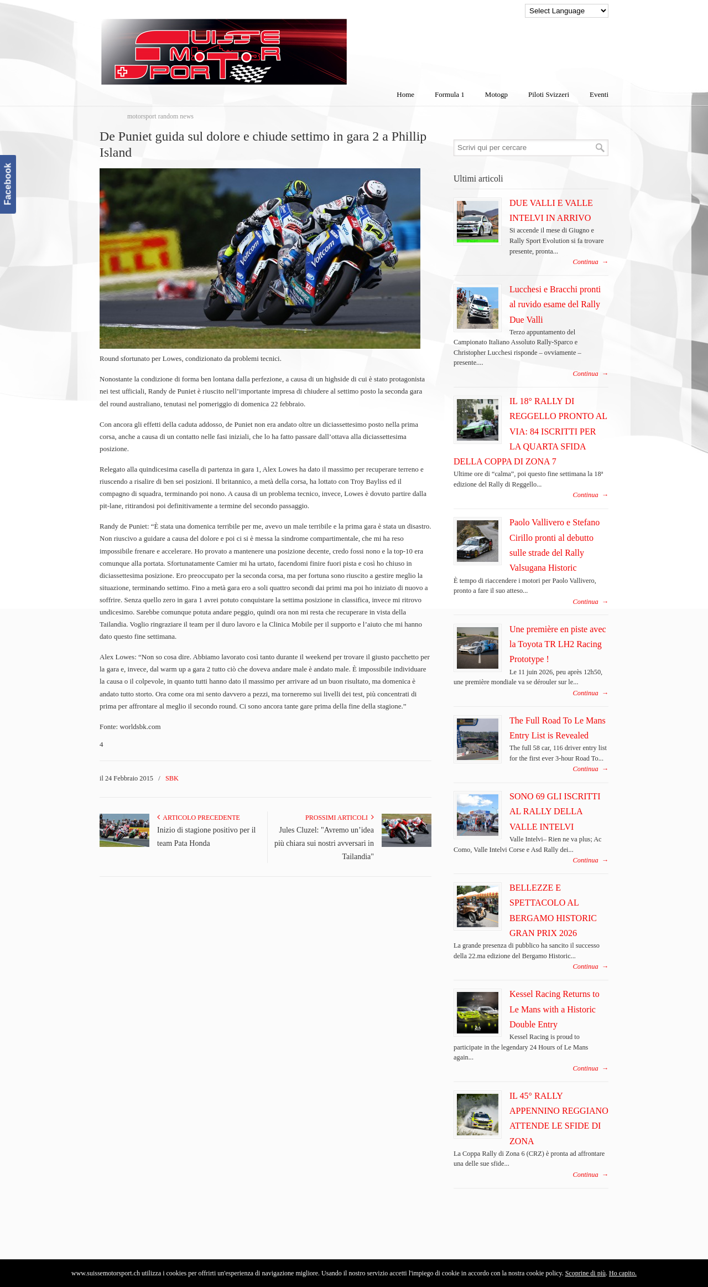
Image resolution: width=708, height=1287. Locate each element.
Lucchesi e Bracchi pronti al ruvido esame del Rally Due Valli (555, 304)
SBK (172, 778)
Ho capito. (623, 1273)
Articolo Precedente (198, 817)
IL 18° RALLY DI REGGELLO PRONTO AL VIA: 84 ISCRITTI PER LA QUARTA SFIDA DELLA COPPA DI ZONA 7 (530, 431)
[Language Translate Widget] (566, 11)
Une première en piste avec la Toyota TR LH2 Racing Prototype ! (557, 644)
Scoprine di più (585, 1273)
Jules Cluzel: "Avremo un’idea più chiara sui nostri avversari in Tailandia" (324, 843)
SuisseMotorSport (270, 44)
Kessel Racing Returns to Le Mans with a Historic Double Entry (554, 1009)
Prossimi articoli (339, 817)
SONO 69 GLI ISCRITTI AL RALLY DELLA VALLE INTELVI (554, 811)
